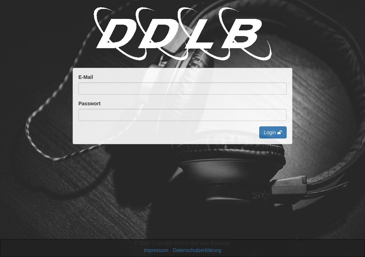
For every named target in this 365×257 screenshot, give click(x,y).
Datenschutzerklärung (197, 250)
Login (273, 132)
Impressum (156, 250)
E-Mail (85, 77)
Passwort (89, 103)
